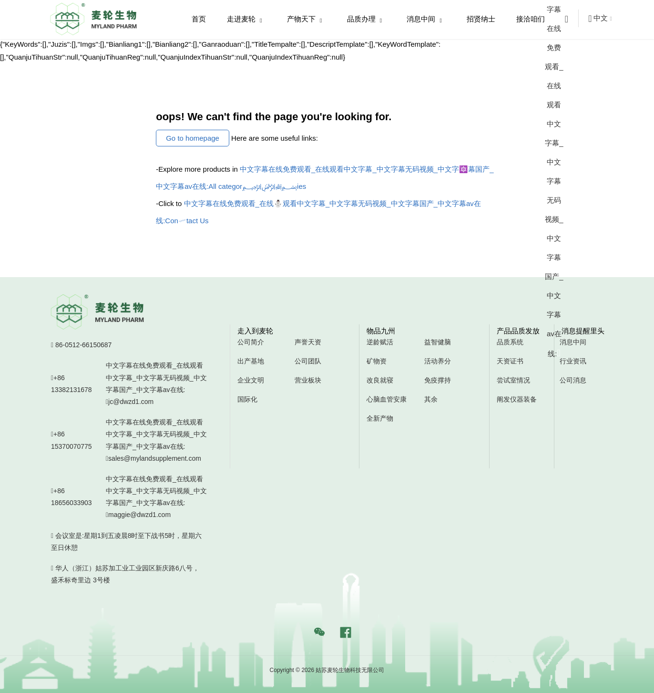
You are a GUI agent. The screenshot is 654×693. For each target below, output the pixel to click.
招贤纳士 (481, 19)
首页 (199, 19)
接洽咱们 (530, 19)
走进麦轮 (244, 19)
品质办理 (364, 19)
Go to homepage (192, 138)
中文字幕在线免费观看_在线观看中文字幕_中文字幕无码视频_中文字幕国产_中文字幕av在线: (157, 385)
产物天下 (304, 19)
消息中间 (424, 19)
